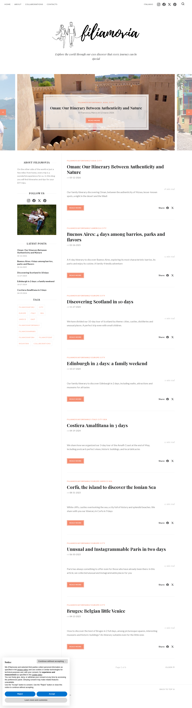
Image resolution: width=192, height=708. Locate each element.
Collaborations (34, 4)
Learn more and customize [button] (36, 700)
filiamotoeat (45, 337)
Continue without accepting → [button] (52, 661)
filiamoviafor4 (26, 337)
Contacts (52, 4)
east (33, 319)
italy (33, 313)
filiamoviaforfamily (90, 102)
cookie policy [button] (37, 675)
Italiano (148, 4)
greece (22, 319)
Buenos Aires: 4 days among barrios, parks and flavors (116, 304)
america (96, 296)
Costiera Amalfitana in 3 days (31, 290)
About (17, 4)
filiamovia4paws (27, 331)
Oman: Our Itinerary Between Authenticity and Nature (96, 108)
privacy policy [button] (22, 670)
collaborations (42, 343)
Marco (94, 112)
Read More (94, 120)
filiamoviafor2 (26, 307)
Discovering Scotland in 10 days (100, 446)
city (111, 102)
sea (42, 313)
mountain (24, 343)
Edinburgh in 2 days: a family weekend (107, 576)
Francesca (85, 112)
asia (105, 102)
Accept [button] (52, 694)
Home (7, 4)
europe (95, 440)
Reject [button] (20, 694)
